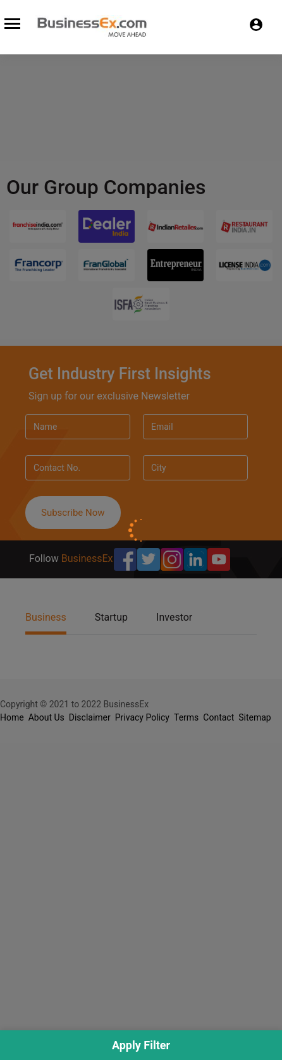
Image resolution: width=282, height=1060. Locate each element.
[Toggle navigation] (10, 21)
